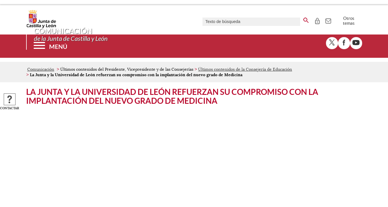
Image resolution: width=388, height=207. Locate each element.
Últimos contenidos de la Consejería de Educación (245, 69)
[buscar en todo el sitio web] (306, 19)
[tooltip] (317, 20)
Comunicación (40, 69)
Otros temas (349, 21)
